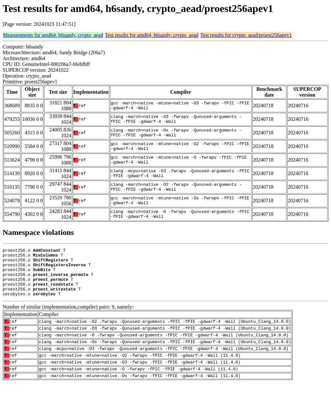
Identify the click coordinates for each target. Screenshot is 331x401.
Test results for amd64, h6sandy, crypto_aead (151, 35)
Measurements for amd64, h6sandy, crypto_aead (53, 35)
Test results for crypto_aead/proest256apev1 (246, 35)
